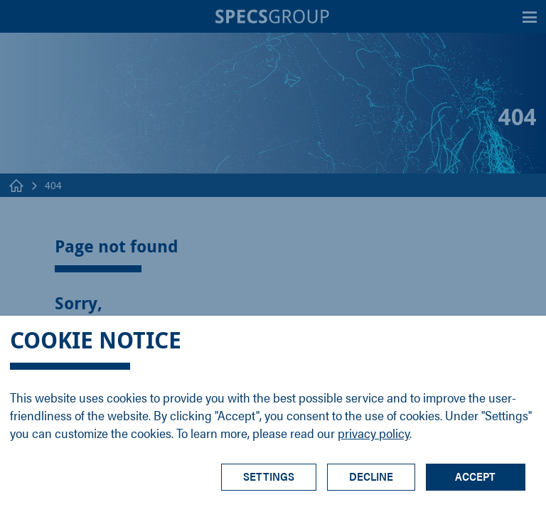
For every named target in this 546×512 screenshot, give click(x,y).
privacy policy (374, 433)
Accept (475, 476)
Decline (371, 476)
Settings (268, 476)
